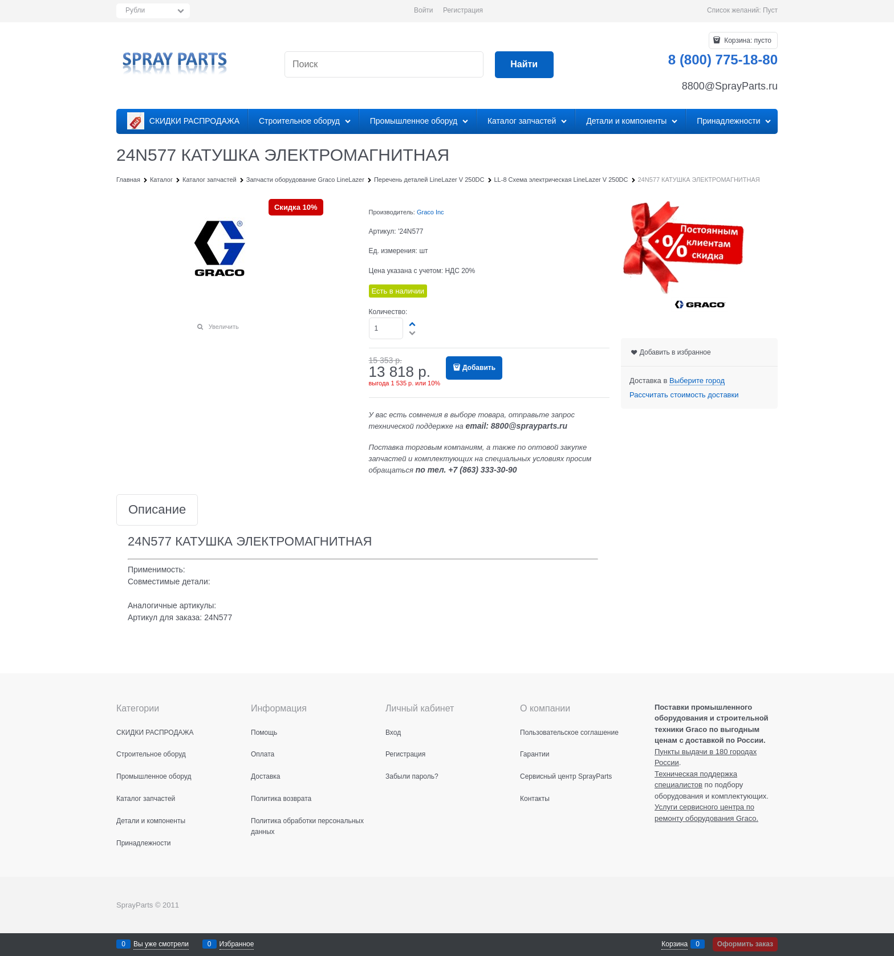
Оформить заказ (745, 944)
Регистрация (463, 10)
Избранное (237, 944)
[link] (697, 380)
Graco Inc (430, 212)
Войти (423, 10)
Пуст (770, 10)
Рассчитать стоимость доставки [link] (683, 394)
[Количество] (386, 328)
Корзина (674, 944)
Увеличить (224, 326)
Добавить (478, 368)
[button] (413, 323)
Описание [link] (157, 509)
